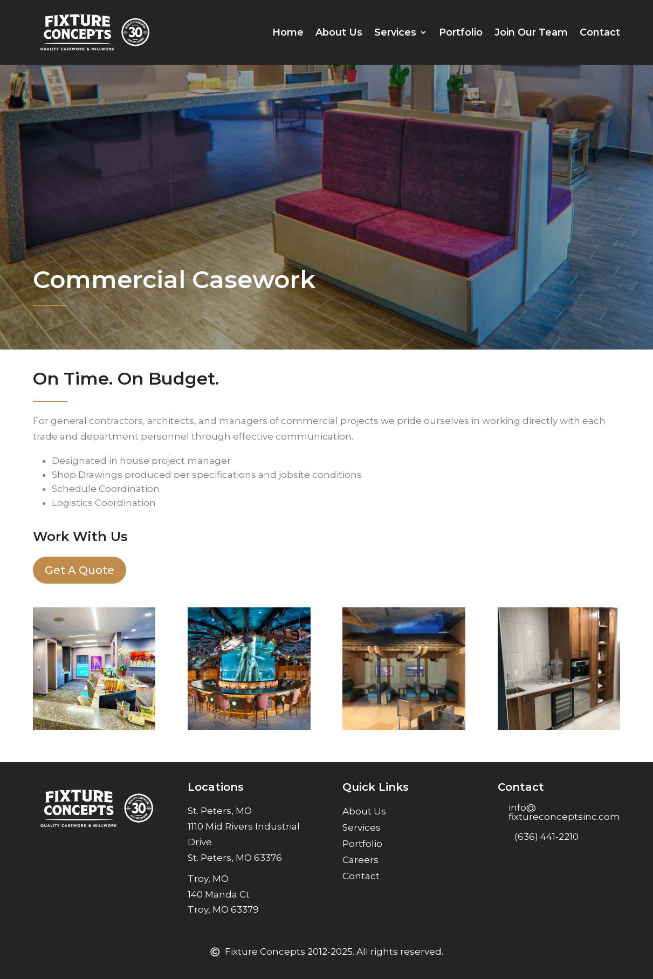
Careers (360, 860)
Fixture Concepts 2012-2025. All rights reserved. (334, 951)
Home (288, 32)
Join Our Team (531, 32)
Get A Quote (79, 570)
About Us (338, 32)
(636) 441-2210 (546, 836)
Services (395, 32)
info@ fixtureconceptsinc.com (564, 812)
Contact (600, 32)
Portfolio (461, 32)
